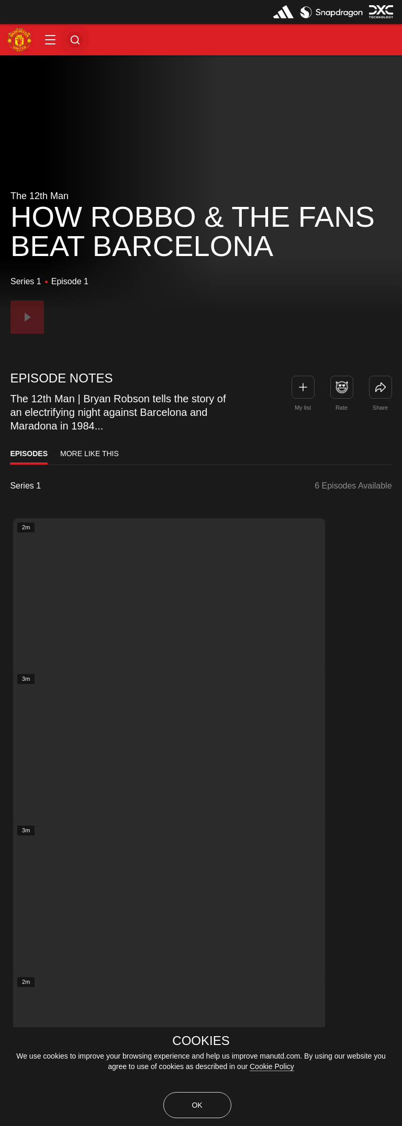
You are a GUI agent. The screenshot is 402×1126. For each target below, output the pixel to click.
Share (380, 407)
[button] (50, 39)
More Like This (89, 453)
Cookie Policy (272, 1066)
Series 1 (25, 486)
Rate (342, 407)
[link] (380, 387)
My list (303, 407)
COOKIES (200, 1041)
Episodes (29, 453)
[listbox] (52, 486)
